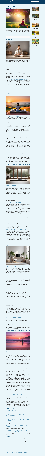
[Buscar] (38, 1)
